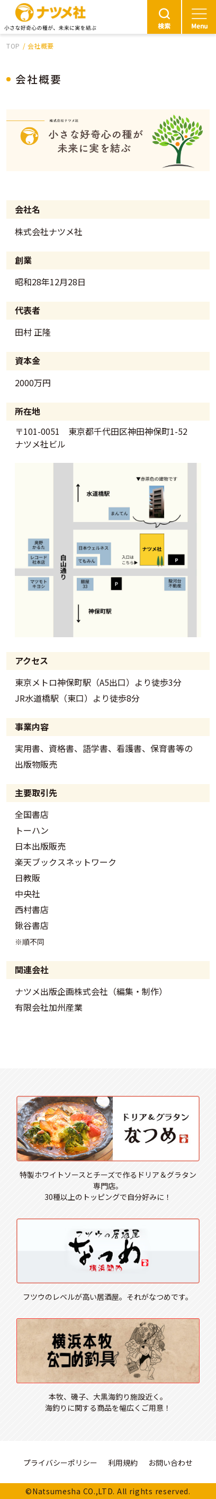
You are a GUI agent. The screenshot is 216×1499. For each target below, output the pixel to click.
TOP (13, 45)
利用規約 (123, 1462)
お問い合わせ (170, 1462)
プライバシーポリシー (60, 1462)
